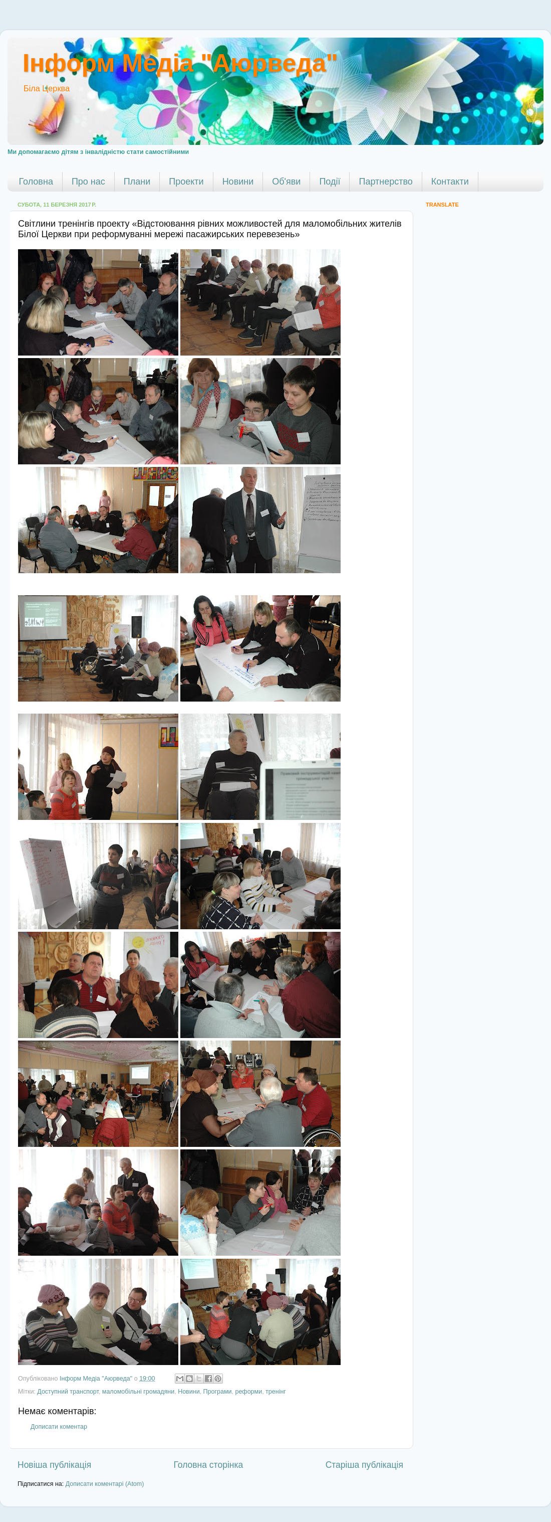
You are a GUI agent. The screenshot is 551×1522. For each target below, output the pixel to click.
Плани (137, 182)
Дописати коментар (59, 1426)
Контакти (450, 182)
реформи (248, 1391)
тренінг (275, 1391)
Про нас (88, 182)
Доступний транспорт (68, 1391)
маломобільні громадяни (138, 1391)
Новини (238, 182)
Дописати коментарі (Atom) (105, 1483)
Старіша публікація (364, 1465)
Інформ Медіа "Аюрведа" (180, 63)
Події (329, 182)
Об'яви (286, 182)
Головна (36, 182)
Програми (217, 1391)
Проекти (186, 182)
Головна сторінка (208, 1465)
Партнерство (385, 182)
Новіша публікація (54, 1465)
